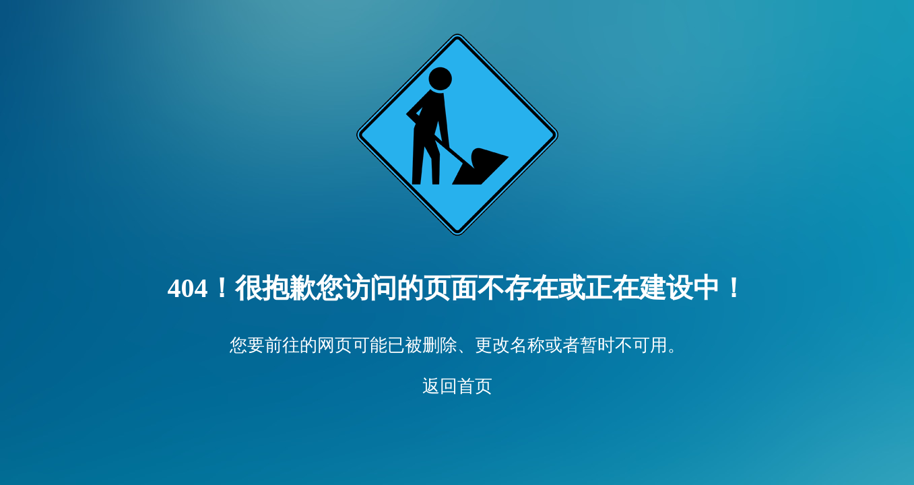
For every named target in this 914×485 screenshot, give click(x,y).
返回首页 (457, 386)
